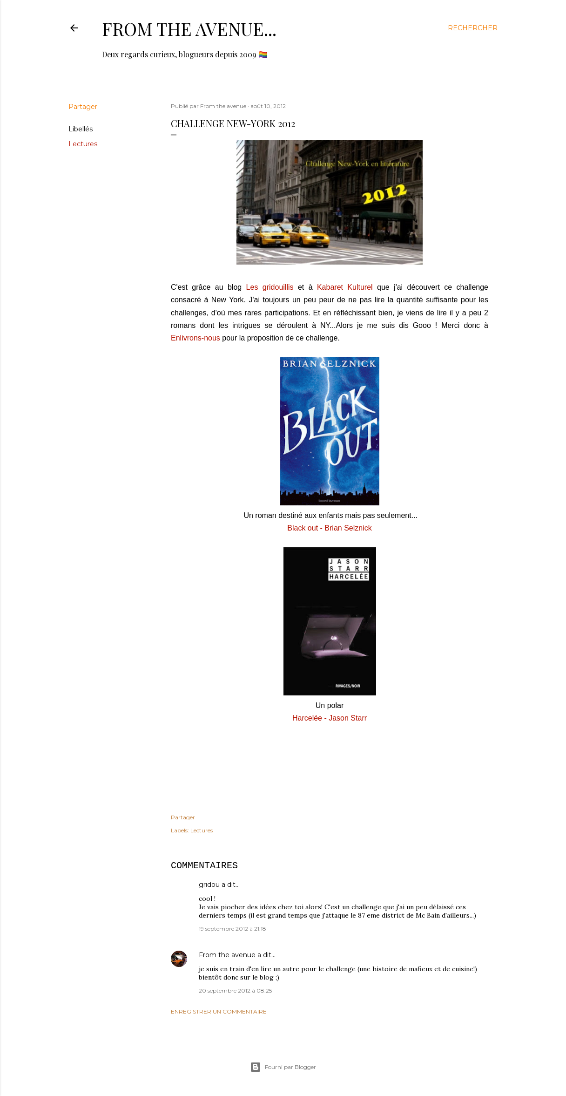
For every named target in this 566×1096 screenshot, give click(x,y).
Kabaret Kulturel (345, 287)
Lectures (82, 144)
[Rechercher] (473, 28)
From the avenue (227, 955)
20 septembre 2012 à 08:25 (235, 990)
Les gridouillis (270, 287)
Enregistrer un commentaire (219, 1011)
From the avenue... (189, 29)
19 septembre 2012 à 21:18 (232, 928)
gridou (209, 884)
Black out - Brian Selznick (329, 528)
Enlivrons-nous (195, 338)
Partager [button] (82, 106)
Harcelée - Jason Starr (329, 718)
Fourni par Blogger (283, 1067)
